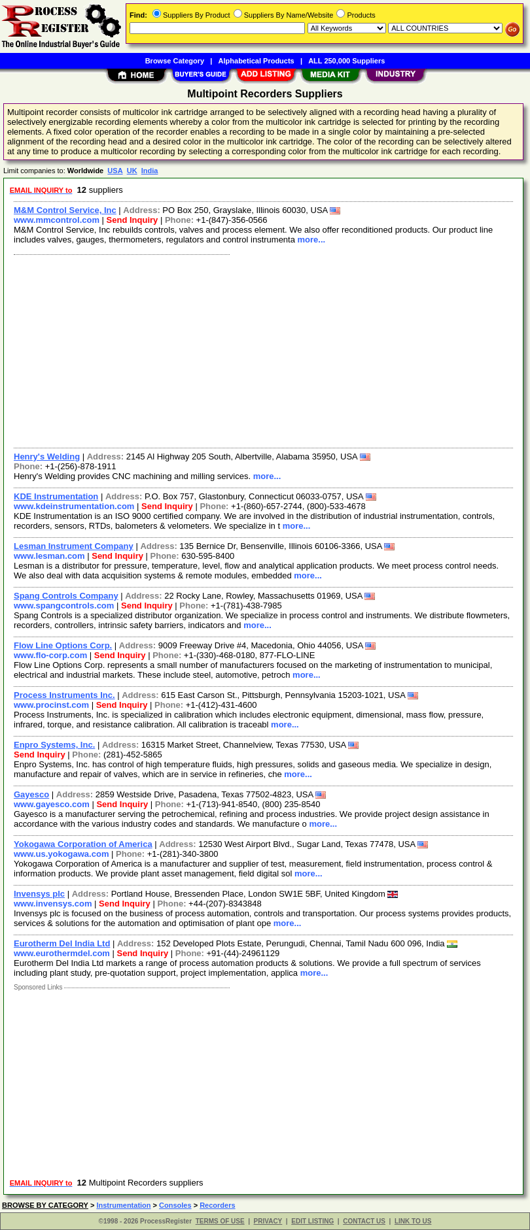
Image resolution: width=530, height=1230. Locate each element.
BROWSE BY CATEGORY (45, 1205)
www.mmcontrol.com (56, 220)
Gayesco (31, 794)
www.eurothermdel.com (62, 953)
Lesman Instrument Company (73, 546)
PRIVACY (268, 1221)
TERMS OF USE (220, 1221)
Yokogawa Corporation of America (83, 844)
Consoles (175, 1205)
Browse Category (174, 61)
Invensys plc (39, 894)
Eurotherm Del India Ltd (62, 943)
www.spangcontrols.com (64, 605)
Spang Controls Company (66, 596)
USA (114, 171)
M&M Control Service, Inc (65, 210)
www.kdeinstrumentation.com (74, 506)
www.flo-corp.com (50, 655)
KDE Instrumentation (56, 496)
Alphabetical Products (256, 61)
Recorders (217, 1205)
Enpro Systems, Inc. (54, 745)
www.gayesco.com (52, 804)
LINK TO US (413, 1221)
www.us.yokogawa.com (61, 854)
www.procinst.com (51, 705)
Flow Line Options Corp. (63, 645)
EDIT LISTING (312, 1221)
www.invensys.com (53, 903)
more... (312, 239)
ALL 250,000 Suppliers (346, 61)
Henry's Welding (47, 456)
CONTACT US (364, 1221)
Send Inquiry (132, 220)
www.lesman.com (49, 556)
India (149, 171)
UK (132, 171)
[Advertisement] (261, 349)
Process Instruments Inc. (64, 695)
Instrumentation (123, 1205)
